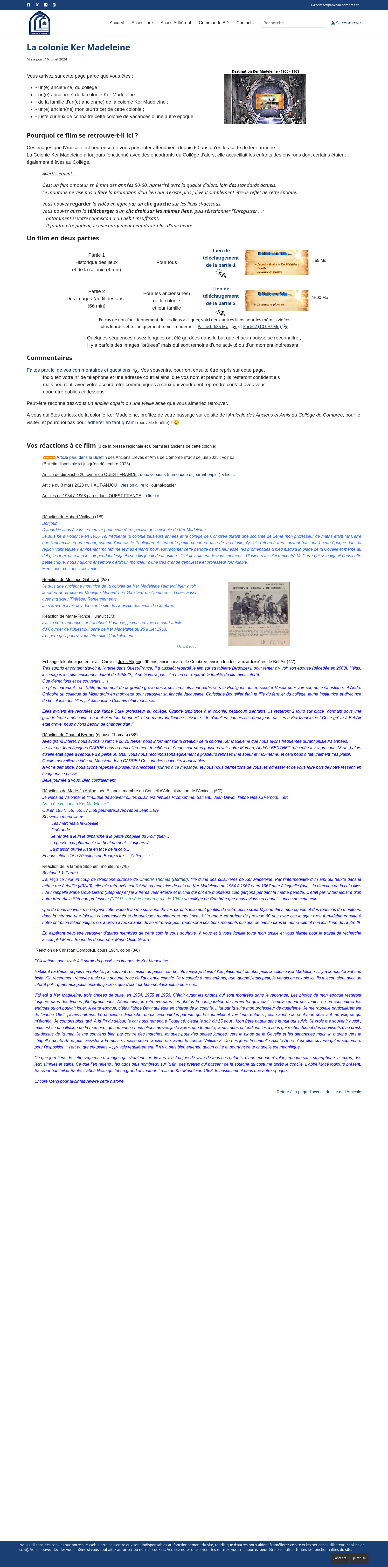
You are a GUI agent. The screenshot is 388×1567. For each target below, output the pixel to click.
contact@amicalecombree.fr (337, 5)
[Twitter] (37, 4)
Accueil (117, 22)
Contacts (245, 22)
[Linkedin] (45, 4)
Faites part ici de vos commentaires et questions (82, 370)
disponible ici (70, 464)
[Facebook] (28, 4)
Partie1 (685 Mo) (214, 326)
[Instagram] (54, 4)
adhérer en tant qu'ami (111, 422)
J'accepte (340, 1558)
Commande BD (214, 22)
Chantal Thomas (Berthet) (164, 879)
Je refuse (359, 1558)
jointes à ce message (177, 767)
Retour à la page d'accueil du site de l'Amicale (319, 1092)
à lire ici (152, 496)
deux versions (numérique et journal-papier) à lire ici (187, 474)
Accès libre (142, 22)
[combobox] (293, 23)
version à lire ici (135, 485)
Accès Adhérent (176, 22)
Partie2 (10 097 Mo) (262, 326)
